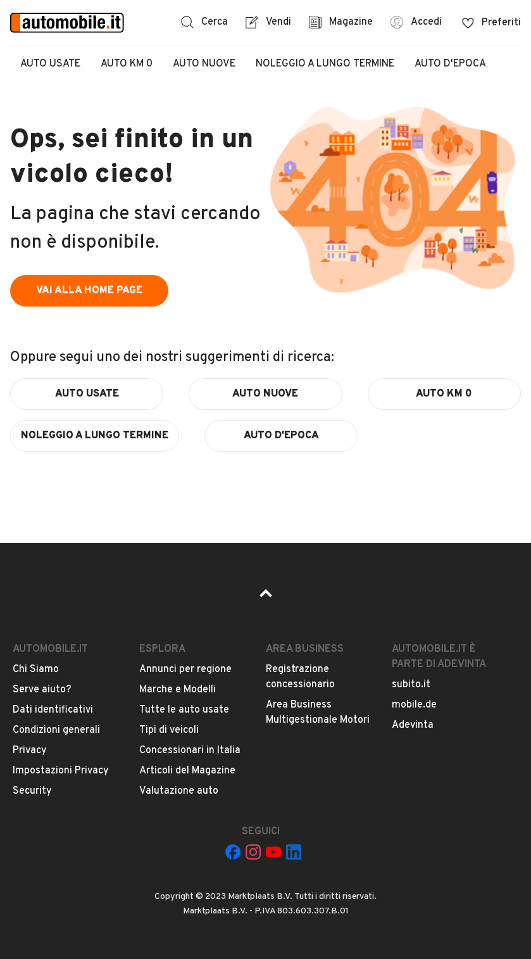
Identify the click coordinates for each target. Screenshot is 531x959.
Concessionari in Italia (190, 750)
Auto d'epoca (450, 64)
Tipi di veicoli (169, 730)
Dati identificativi (53, 710)
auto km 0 (444, 394)
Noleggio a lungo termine (325, 64)
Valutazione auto (178, 791)
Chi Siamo (36, 669)
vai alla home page (89, 290)
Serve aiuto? (42, 689)
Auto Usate (50, 64)
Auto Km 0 (127, 64)
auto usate (87, 394)
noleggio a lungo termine (94, 435)
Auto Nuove (204, 64)
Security (32, 791)
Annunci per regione (185, 669)
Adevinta (413, 725)
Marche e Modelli (177, 689)
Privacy (30, 750)
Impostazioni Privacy (61, 771)
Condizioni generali (56, 730)
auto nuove (265, 394)
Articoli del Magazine (187, 771)
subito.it (411, 684)
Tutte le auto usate (184, 710)
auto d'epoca (281, 435)
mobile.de (414, 705)
